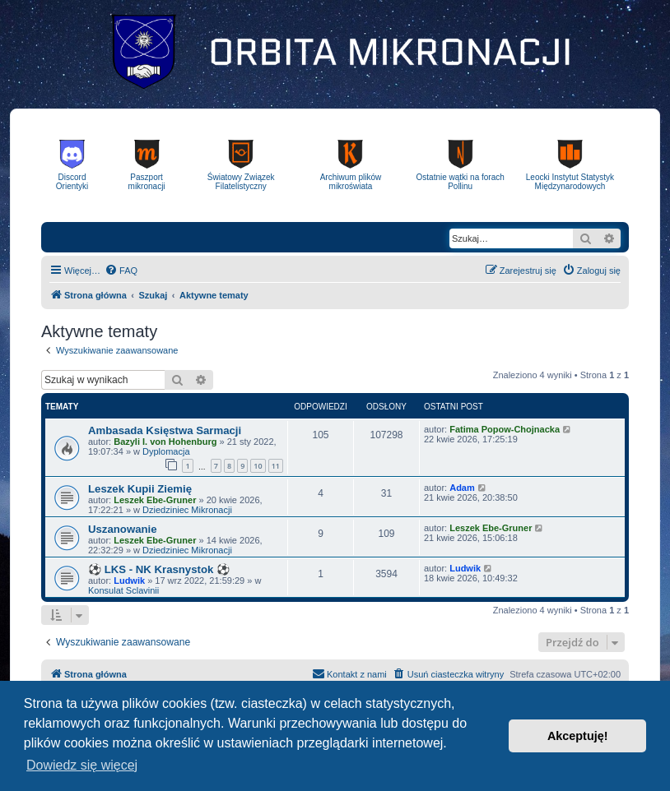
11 (276, 465)
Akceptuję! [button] (577, 735)
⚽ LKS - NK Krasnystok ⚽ (159, 569)
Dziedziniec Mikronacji (187, 510)
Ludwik (129, 580)
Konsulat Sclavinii (123, 590)
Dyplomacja (165, 451)
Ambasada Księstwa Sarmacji (164, 430)
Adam (462, 488)
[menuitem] (121, 270)
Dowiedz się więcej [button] (81, 765)
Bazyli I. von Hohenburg (165, 441)
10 (258, 465)
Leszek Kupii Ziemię (140, 489)
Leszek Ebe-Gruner (155, 500)
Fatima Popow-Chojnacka (504, 429)
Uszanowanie (122, 529)
